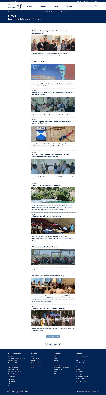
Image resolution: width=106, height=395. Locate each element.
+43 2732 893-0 (80, 362)
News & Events (64, 11)
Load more (53, 337)
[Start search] (96, 6)
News (56, 6)
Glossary (86, 1)
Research (43, 6)
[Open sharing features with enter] (46, 344)
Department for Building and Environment (51, 11)
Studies (29, 6)
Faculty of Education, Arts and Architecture (27, 11)
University (68, 6)
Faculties (15, 11)
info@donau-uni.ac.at (81, 360)
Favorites (93, 1)
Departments (39, 11)
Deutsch (79, 1)
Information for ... (14, 1)
